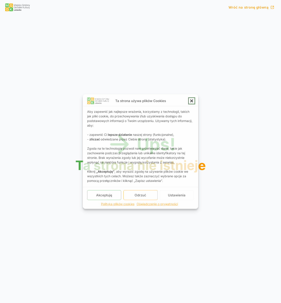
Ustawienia (177, 195)
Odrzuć (140, 195)
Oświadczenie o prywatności (157, 204)
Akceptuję (104, 195)
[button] (191, 101)
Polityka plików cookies (117, 204)
